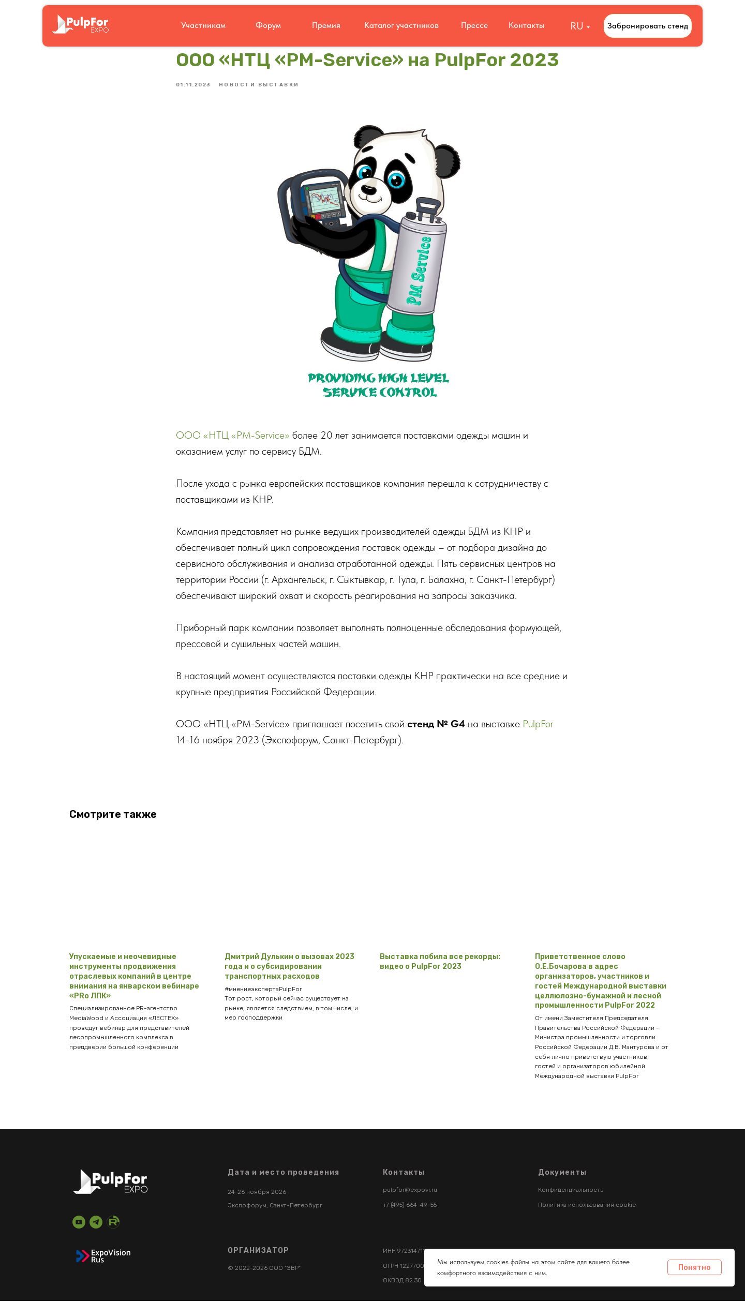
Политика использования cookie (587, 1205)
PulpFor (538, 724)
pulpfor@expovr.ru (410, 1191)
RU (577, 26)
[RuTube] (113, 1223)
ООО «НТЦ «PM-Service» (233, 435)
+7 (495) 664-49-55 (410, 1205)
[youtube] (78, 1223)
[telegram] (96, 1223)
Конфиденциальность (570, 1191)
